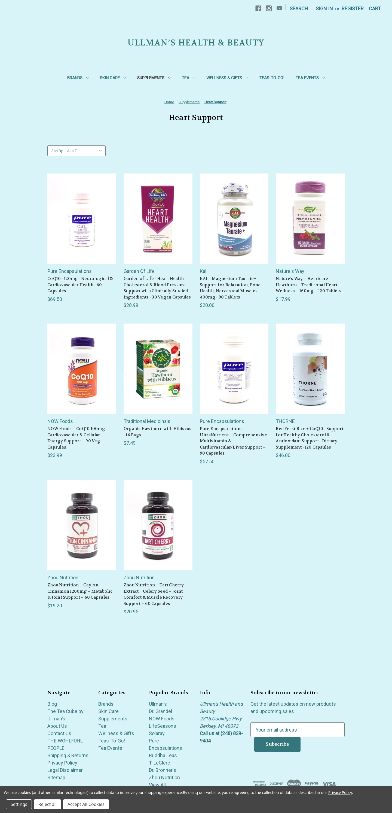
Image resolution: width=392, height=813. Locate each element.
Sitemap (56, 777)
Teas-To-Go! (271, 77)
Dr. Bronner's (162, 770)
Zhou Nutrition (164, 777)
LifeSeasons (162, 726)
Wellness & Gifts (227, 77)
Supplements (153, 77)
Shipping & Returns (67, 755)
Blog (52, 704)
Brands (77, 77)
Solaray (157, 733)
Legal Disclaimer (65, 770)
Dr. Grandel (160, 711)
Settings (19, 804)
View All (157, 785)
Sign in (324, 8)
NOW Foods (161, 718)
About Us (57, 726)
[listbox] (85, 151)
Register (353, 8)
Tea (188, 77)
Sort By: (57, 151)
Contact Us (59, 733)
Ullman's (158, 704)
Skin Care (113, 77)
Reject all (47, 804)
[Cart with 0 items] (375, 8)
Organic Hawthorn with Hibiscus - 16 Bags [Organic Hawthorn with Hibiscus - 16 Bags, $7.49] (158, 432)
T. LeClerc (159, 763)
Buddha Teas (163, 755)
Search (299, 8)
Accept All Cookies (86, 804)
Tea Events (310, 77)
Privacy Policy (62, 763)
